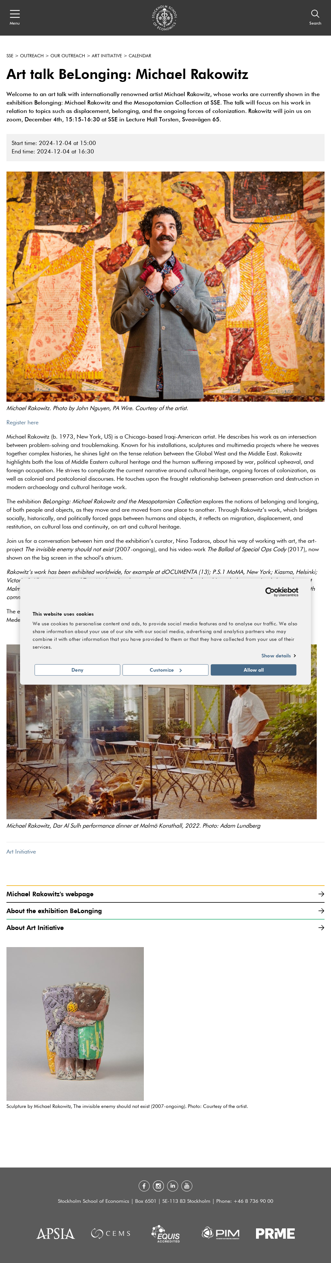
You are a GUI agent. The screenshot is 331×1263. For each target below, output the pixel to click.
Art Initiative (107, 56)
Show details (276, 656)
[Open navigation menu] (14, 17)
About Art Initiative (165, 927)
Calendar (140, 56)
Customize (166, 669)
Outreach (32, 56)
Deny (77, 669)
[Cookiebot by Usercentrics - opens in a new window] (270, 592)
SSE (9, 56)
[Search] (315, 17)
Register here (22, 423)
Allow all (254, 669)
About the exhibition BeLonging (165, 911)
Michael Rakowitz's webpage (165, 894)
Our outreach (67, 56)
